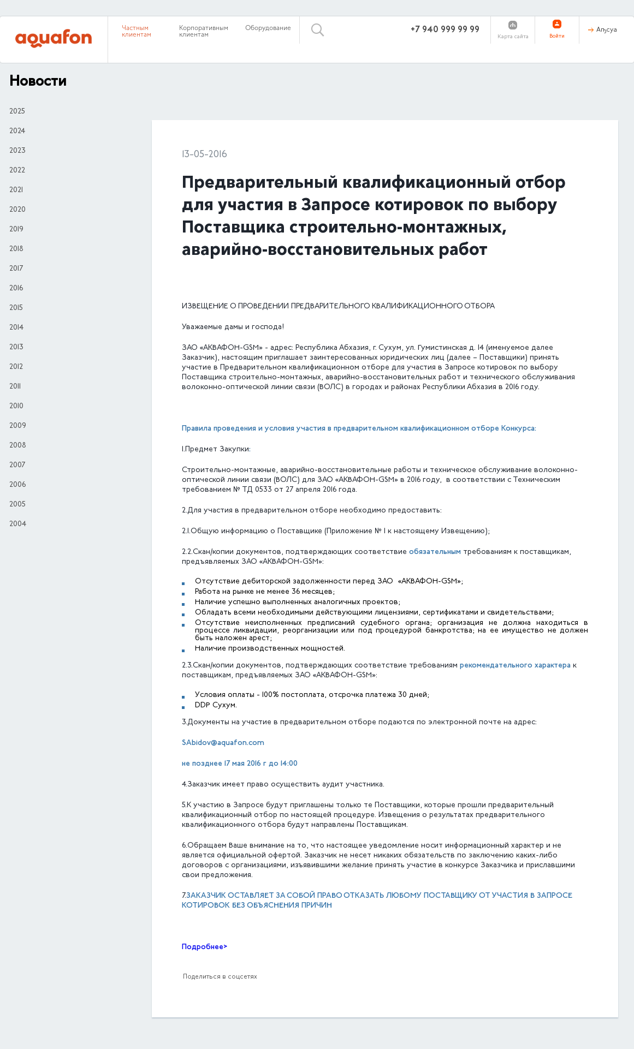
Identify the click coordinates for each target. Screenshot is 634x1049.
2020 (17, 210)
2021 (16, 190)
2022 (17, 171)
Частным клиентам (136, 31)
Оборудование (268, 28)
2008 (17, 446)
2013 (16, 347)
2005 (17, 505)
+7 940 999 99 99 (445, 30)
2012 (16, 367)
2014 (16, 328)
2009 (17, 426)
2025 (17, 112)
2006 (17, 485)
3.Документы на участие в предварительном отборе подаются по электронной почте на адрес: (359, 722)
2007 (17, 465)
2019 (16, 230)
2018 (16, 249)
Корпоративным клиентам (203, 31)
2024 (17, 131)
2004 (17, 524)
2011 (15, 387)
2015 (16, 308)
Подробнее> (204, 947)
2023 (17, 151)
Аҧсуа (606, 30)
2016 (16, 289)
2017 (16, 269)
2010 (16, 406)
